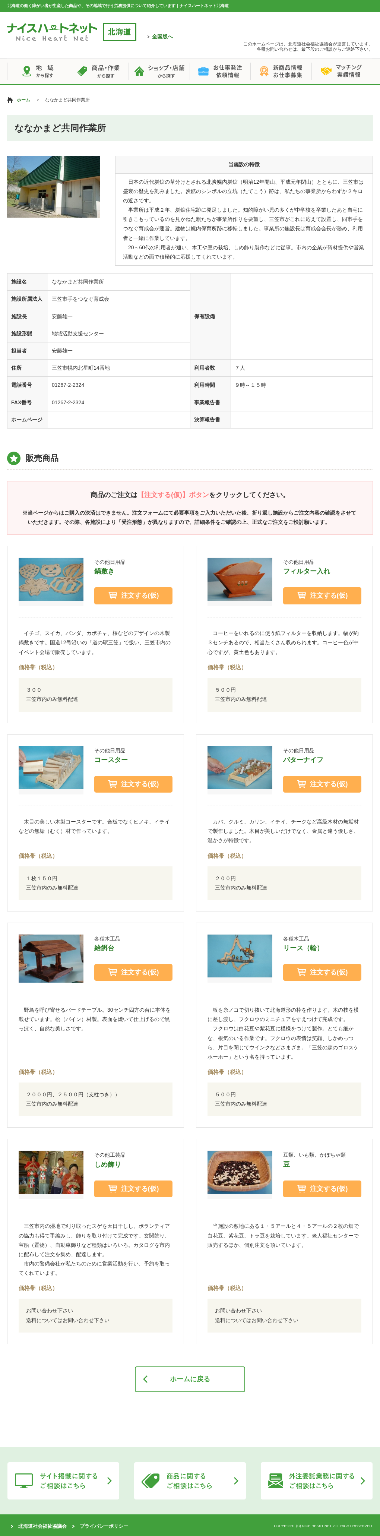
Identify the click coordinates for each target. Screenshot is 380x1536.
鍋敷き (104, 571)
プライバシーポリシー (104, 1526)
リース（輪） (303, 948)
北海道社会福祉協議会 (42, 1526)
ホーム (23, 99)
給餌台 (104, 948)
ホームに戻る (190, 1379)
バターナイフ (303, 760)
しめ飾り (107, 1164)
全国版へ (162, 36)
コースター (111, 760)
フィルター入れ (306, 571)
